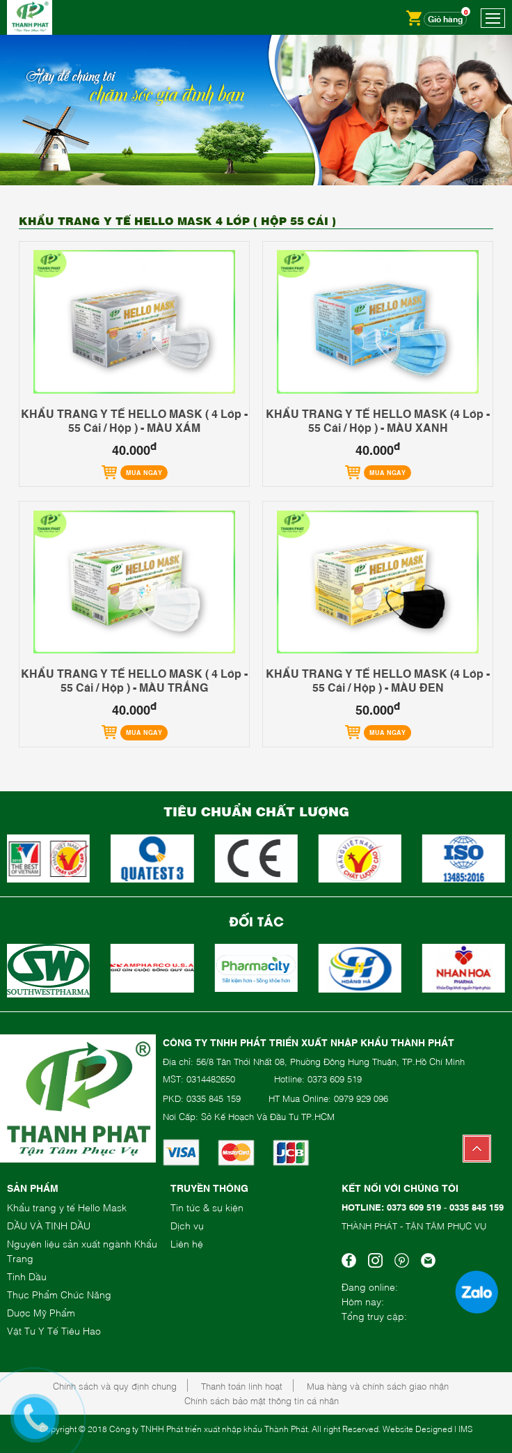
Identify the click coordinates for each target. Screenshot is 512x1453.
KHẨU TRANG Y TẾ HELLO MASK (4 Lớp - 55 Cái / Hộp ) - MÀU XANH (378, 420)
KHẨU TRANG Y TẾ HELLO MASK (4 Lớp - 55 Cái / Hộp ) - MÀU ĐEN (378, 680)
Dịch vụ (187, 1224)
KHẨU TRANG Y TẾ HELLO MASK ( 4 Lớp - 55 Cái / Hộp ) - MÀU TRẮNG (134, 680)
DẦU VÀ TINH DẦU (48, 1224)
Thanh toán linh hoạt (241, 1385)
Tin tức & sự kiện (206, 1206)
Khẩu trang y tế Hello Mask (67, 1206)
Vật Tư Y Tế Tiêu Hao (54, 1330)
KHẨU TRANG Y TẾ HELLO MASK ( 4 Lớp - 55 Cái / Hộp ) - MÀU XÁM (134, 420)
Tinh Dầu (27, 1275)
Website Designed (417, 1428)
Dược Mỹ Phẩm (41, 1312)
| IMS (463, 1428)
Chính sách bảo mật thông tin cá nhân (261, 1400)
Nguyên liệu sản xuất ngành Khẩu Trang (82, 1250)
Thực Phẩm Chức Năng (59, 1293)
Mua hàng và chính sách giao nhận (378, 1385)
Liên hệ (186, 1243)
